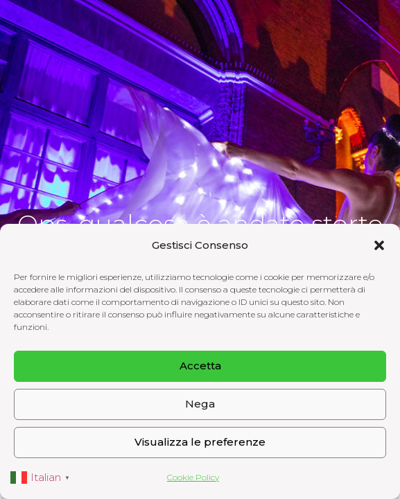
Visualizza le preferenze (200, 441)
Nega (200, 403)
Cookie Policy (193, 477)
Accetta (200, 365)
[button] (379, 245)
